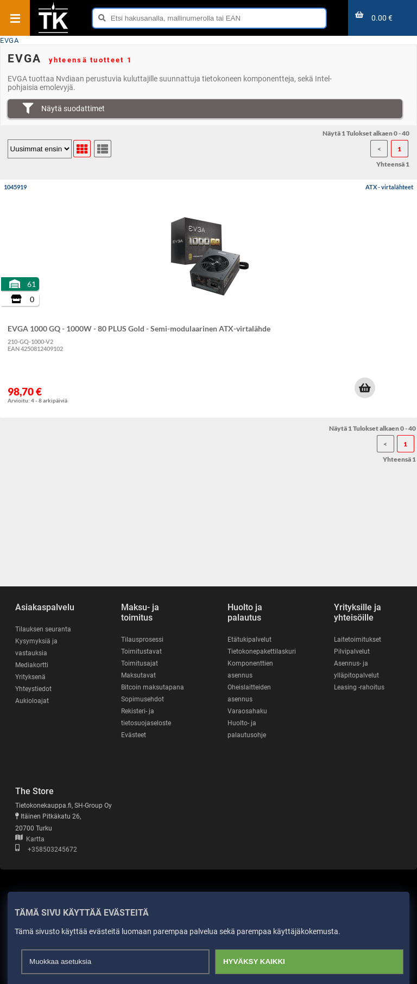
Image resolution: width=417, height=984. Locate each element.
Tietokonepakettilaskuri (262, 651)
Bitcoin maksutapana (152, 687)
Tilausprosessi (142, 639)
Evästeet (133, 735)
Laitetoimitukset (357, 639)
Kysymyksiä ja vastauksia (36, 647)
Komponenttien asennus (250, 669)
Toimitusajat (139, 663)
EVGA (9, 40)
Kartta (30, 839)
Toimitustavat (141, 651)
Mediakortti (31, 665)
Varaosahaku (247, 711)
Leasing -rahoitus (359, 687)
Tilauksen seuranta (43, 629)
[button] (365, 388)
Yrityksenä (30, 677)
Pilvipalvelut (352, 651)
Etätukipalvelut (249, 639)
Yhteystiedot (33, 689)
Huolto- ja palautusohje (247, 729)
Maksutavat (138, 675)
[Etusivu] (53, 32)
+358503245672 (46, 849)
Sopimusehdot (142, 699)
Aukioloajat (32, 701)
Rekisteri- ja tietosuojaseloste (146, 717)
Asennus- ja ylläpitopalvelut (356, 669)
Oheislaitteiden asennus (249, 693)
